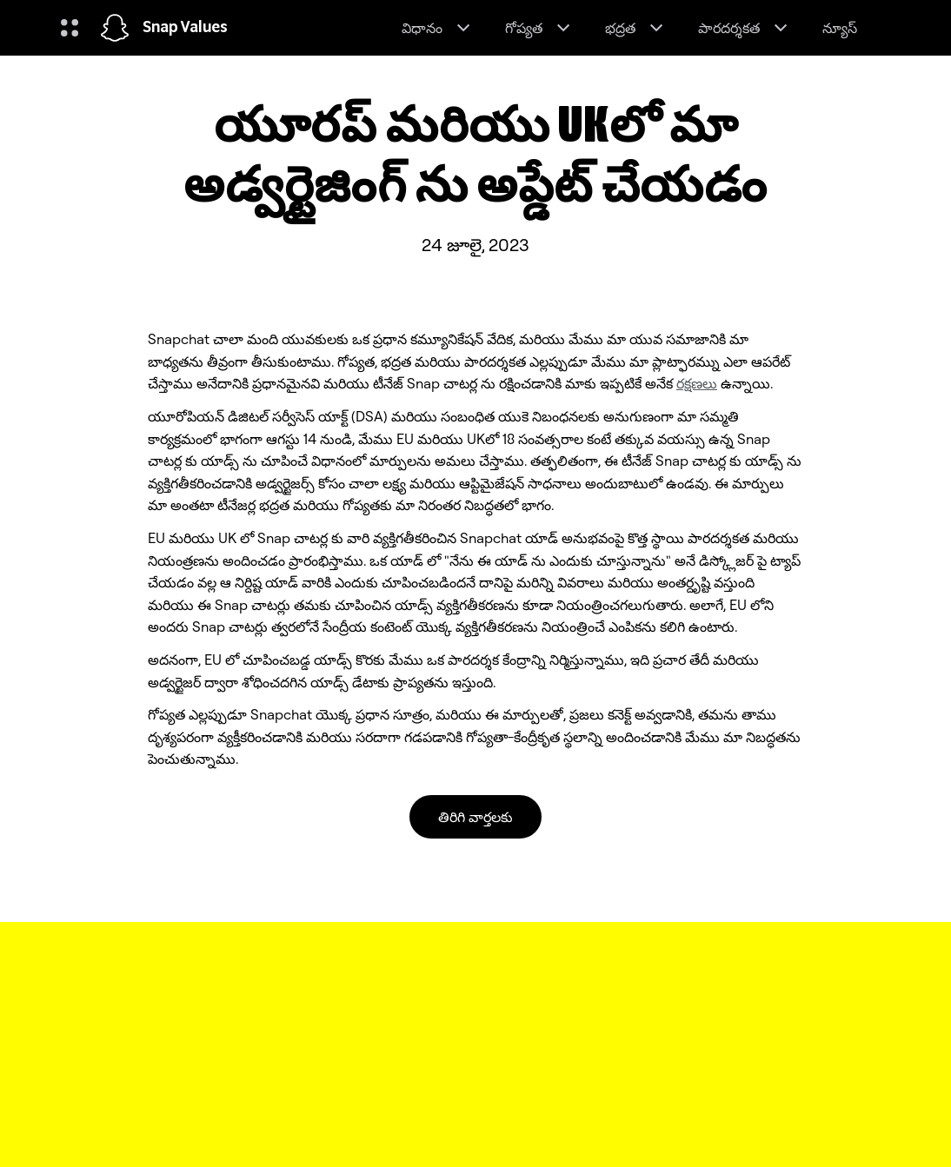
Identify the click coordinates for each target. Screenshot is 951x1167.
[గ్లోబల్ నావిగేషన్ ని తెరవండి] (69, 27)
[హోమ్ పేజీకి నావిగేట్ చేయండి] (115, 28)
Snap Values (185, 27)
